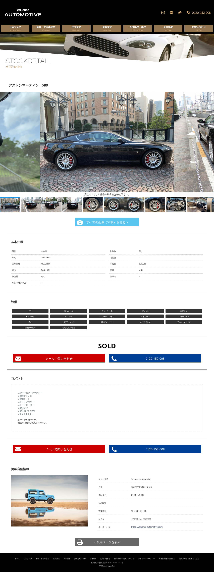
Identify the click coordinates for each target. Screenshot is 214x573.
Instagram (163, 12)
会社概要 (93, 562)
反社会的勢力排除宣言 (167, 562)
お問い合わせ (105, 562)
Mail (179, 12)
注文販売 (56, 562)
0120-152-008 (201, 12)
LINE (171, 12)
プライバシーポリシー (146, 562)
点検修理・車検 (80, 562)
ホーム (17, 562)
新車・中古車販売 (42, 562)
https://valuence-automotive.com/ (147, 530)
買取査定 (67, 562)
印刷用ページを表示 (107, 545)
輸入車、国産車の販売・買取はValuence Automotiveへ (64, 12)
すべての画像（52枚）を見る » (107, 225)
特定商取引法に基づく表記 (189, 562)
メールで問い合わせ (59, 362)
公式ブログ (28, 562)
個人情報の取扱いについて (124, 562)
